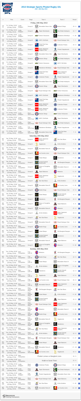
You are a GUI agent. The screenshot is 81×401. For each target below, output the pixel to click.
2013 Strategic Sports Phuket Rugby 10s (41, 8)
